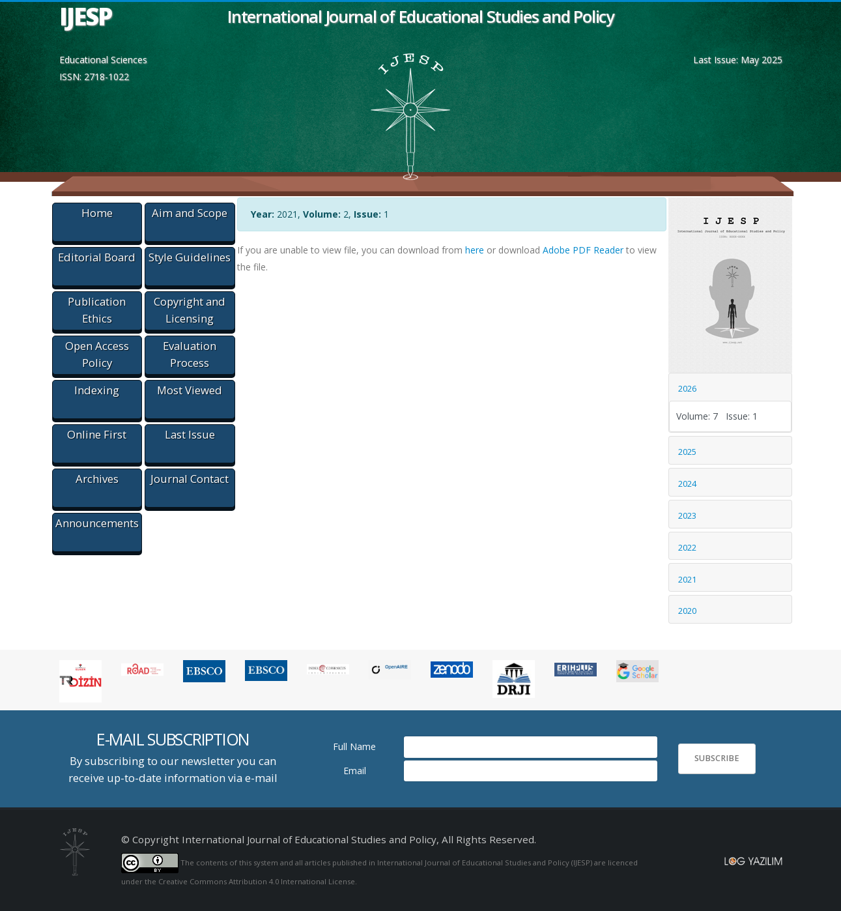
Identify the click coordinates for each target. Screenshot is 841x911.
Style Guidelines (190, 257)
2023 (687, 515)
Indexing (96, 390)
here (474, 250)
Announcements (97, 522)
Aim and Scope (189, 212)
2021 (687, 579)
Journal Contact (189, 478)
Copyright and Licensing (189, 310)
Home (97, 212)
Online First (96, 434)
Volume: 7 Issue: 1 (717, 416)
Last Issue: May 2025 (737, 59)
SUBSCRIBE (716, 758)
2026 (687, 388)
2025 (687, 451)
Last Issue (190, 434)
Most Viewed (189, 390)
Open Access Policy (97, 354)
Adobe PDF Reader (583, 250)
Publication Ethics (97, 310)
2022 (687, 547)
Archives (97, 478)
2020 (687, 610)
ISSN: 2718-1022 (94, 76)
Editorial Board (96, 257)
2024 (687, 483)
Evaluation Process (189, 354)
